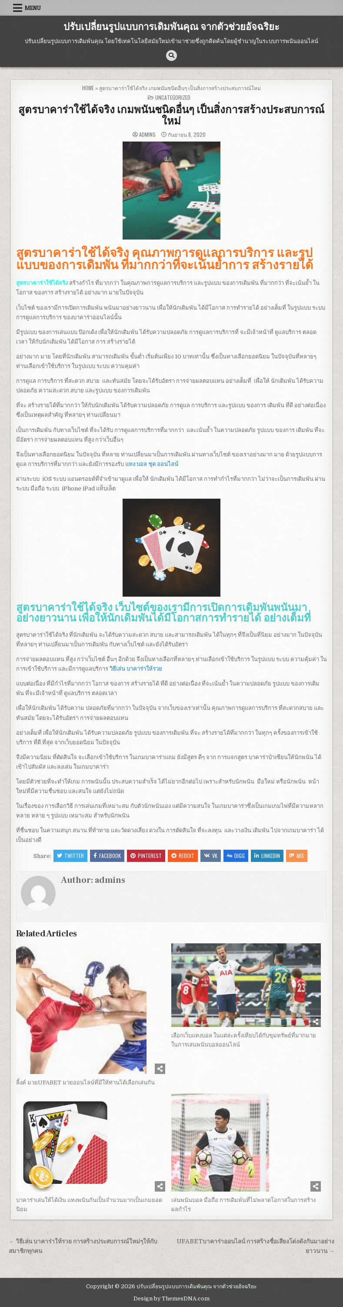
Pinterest (146, 855)
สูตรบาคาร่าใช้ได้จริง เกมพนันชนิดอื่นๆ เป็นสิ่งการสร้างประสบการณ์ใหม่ (171, 115)
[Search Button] (171, 55)
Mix (297, 855)
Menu (33, 7)
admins (147, 134)
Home (88, 87)
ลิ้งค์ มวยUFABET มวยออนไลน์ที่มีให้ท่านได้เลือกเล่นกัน (85, 1082)
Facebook (107, 855)
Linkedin (267, 855)
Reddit (182, 855)
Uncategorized (172, 97)
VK (210, 855)
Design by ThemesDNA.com (171, 1299)
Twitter (70, 855)
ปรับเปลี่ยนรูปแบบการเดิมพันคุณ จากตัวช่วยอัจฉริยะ (171, 27)
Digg (236, 855)
